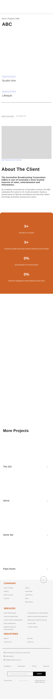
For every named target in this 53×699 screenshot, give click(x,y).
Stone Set (8, 535)
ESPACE (6, 591)
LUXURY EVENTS (33, 627)
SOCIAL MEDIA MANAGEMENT (13, 620)
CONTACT (7, 598)
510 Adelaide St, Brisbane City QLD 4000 (18, 652)
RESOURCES (29, 602)
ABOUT (27, 588)
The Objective (21, 116)
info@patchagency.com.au (13, 660)
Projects (11, 19)
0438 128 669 (9, 656)
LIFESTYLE (30, 642)
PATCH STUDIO (8, 595)
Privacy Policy (8, 680)
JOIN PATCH (29, 595)
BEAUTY (6, 638)
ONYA (6, 500)
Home (4, 19)
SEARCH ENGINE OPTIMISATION (37, 616)
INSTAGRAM (21, 666)
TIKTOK (34, 666)
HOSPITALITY (8, 642)
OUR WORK (28, 591)
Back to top (43, 579)
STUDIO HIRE (32, 623)
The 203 (7, 466)
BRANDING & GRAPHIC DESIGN (37, 620)
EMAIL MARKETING (10, 623)
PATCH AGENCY (9, 588)
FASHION (30, 638)
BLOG (27, 598)
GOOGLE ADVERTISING (11, 616)
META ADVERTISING (10, 613)
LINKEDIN (46, 666)
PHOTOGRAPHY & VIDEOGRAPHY (38, 613)
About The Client (8, 116)
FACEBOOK (7, 666)
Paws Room (9, 569)
